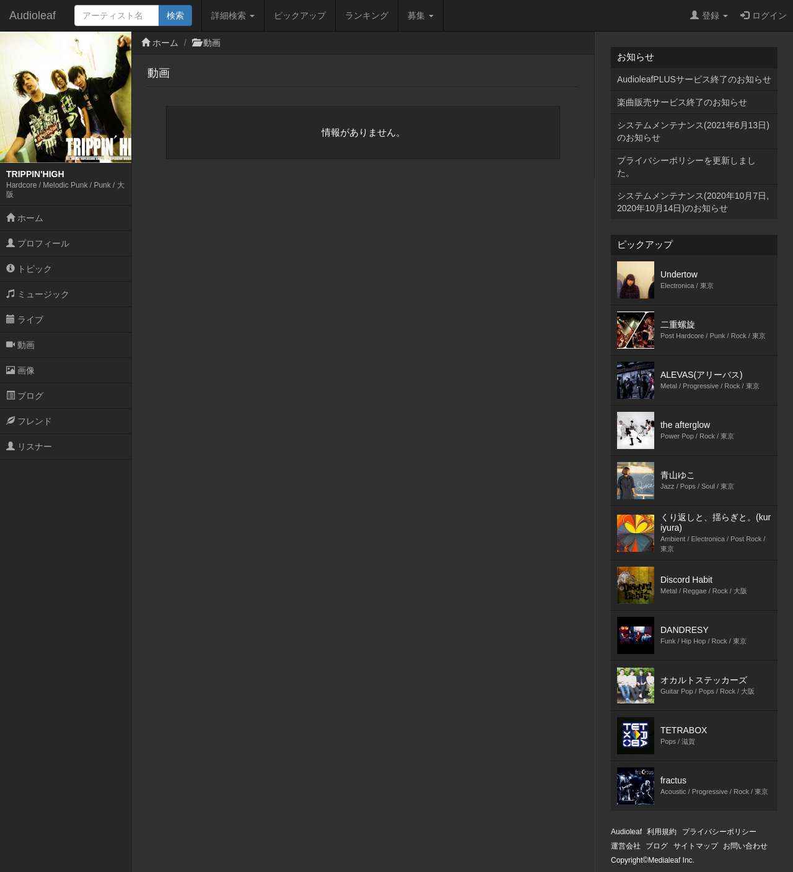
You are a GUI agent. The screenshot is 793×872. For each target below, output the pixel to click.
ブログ (24, 396)
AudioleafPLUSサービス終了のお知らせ (694, 79)
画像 (20, 370)
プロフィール (37, 243)
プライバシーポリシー (719, 831)
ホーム (24, 218)
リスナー (29, 446)
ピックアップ (300, 15)
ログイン (763, 15)
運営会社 (626, 846)
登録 (709, 15)
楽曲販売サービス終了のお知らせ (682, 102)
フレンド (29, 421)
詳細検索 (233, 15)
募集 (421, 15)
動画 (20, 345)
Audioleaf (32, 15)
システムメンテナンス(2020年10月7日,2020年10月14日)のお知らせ (693, 202)
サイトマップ (695, 846)
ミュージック (37, 294)
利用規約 (662, 831)
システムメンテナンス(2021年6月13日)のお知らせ (693, 131)
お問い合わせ (745, 846)
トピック (29, 269)
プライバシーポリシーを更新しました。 (686, 166)
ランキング (366, 15)
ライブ (24, 320)
